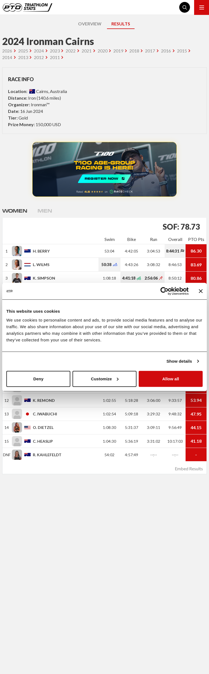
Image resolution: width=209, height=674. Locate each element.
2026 (7, 50)
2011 (55, 57)
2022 (71, 50)
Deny (38, 378)
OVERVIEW (89, 23)
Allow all (170, 378)
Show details (179, 361)
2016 (166, 50)
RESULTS (120, 23)
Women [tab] (14, 211)
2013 (23, 57)
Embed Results (189, 468)
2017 (150, 50)
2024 (39, 50)
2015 (182, 50)
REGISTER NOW (104, 169)
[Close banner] (201, 291)
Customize (105, 378)
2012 (39, 57)
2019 (118, 50)
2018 (134, 50)
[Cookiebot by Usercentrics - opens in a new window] (164, 291)
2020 (103, 50)
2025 (23, 50)
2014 (7, 57)
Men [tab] (44, 211)
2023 (55, 50)
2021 (87, 50)
